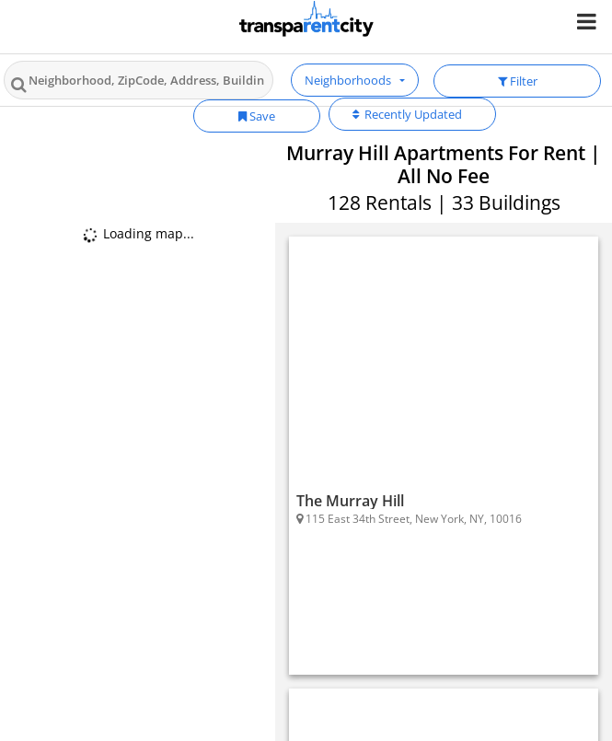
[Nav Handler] (588, 20)
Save (256, 116)
